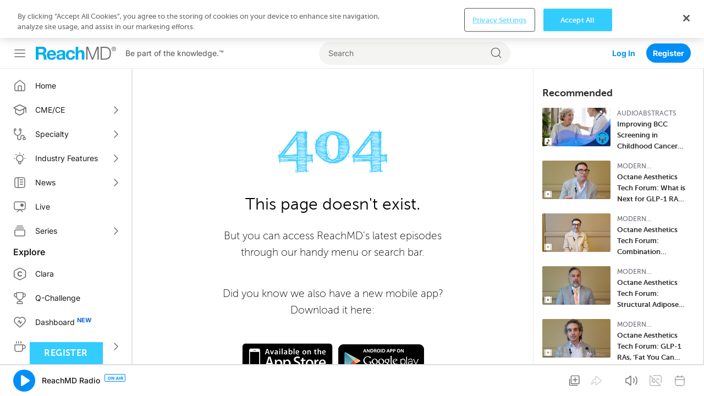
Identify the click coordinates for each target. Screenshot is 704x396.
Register (668, 15)
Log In (623, 15)
